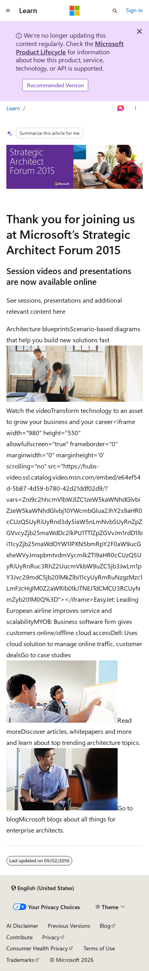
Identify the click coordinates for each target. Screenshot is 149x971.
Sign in (134, 10)
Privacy (51, 937)
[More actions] (136, 108)
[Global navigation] (8, 11)
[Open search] (115, 11)
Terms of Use (99, 948)
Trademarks (20, 959)
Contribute (19, 937)
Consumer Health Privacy (37, 948)
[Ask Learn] (121, 108)
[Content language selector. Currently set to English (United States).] (42, 888)
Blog (105, 925)
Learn (13, 108)
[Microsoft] (75, 11)
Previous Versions (69, 925)
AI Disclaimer (22, 925)
